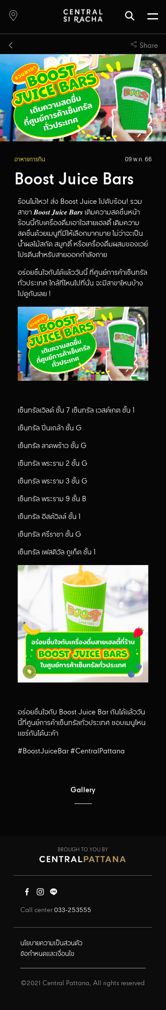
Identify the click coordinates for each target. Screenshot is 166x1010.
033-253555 (72, 910)
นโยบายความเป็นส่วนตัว (51, 943)
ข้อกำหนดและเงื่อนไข (47, 954)
